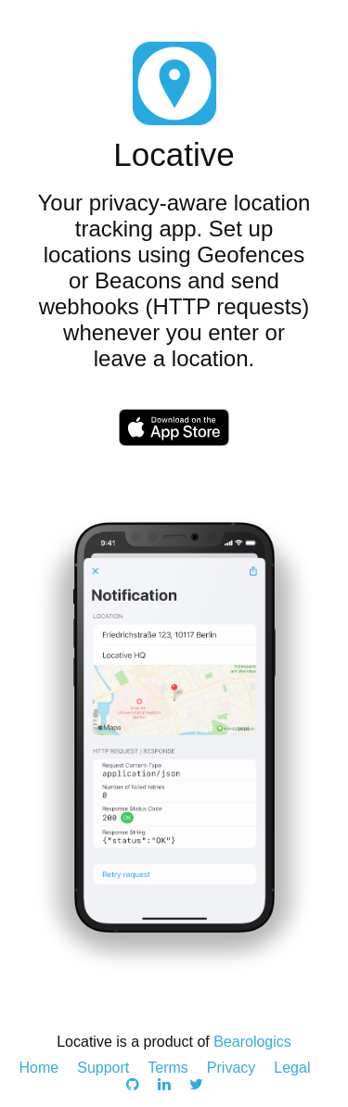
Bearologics (252, 1042)
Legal (292, 1067)
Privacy (231, 1067)
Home (39, 1067)
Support (103, 1067)
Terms (168, 1067)
